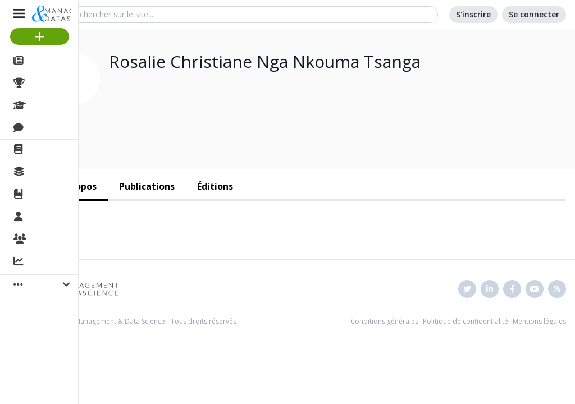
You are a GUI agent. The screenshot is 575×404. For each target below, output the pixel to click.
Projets (45, 83)
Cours (42, 105)
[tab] (147, 187)
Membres (50, 217)
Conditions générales (384, 321)
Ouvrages (50, 194)
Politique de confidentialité (465, 321)
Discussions (55, 128)
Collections (53, 172)
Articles (45, 60)
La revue (48, 149)
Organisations (60, 239)
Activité (45, 262)
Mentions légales (539, 321)
